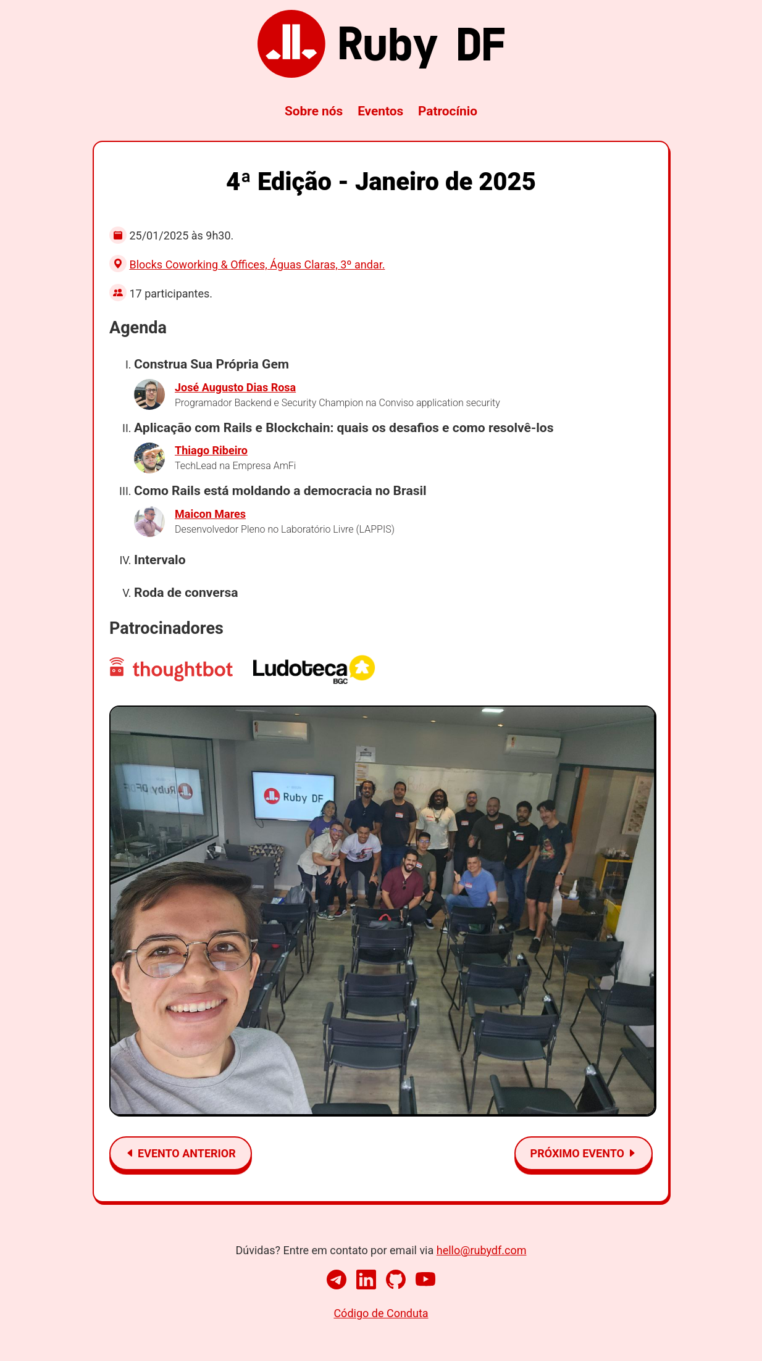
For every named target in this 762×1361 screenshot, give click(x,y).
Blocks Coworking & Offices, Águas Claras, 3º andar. (257, 264)
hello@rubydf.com (482, 1250)
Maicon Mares (210, 513)
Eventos (380, 111)
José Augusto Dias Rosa (235, 387)
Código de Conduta (380, 1313)
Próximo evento (583, 1153)
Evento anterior (180, 1153)
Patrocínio (447, 111)
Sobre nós (314, 111)
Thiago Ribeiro (211, 450)
